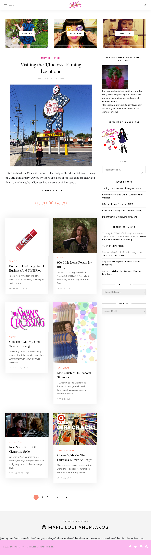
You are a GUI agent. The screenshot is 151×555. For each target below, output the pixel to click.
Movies (46, 58)
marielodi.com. (109, 101)
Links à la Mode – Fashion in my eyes (120, 252)
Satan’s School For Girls (113, 255)
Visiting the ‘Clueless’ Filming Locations (121, 188)
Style (57, 58)
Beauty (13, 261)
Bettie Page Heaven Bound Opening (124, 238)
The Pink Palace (117, 245)
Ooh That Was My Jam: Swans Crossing (122, 210)
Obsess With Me (65, 450)
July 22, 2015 (50, 78)
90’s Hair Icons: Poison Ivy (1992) (118, 204)
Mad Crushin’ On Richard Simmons (119, 216)
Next (60, 497)
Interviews (63, 368)
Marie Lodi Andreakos (78, 527)
